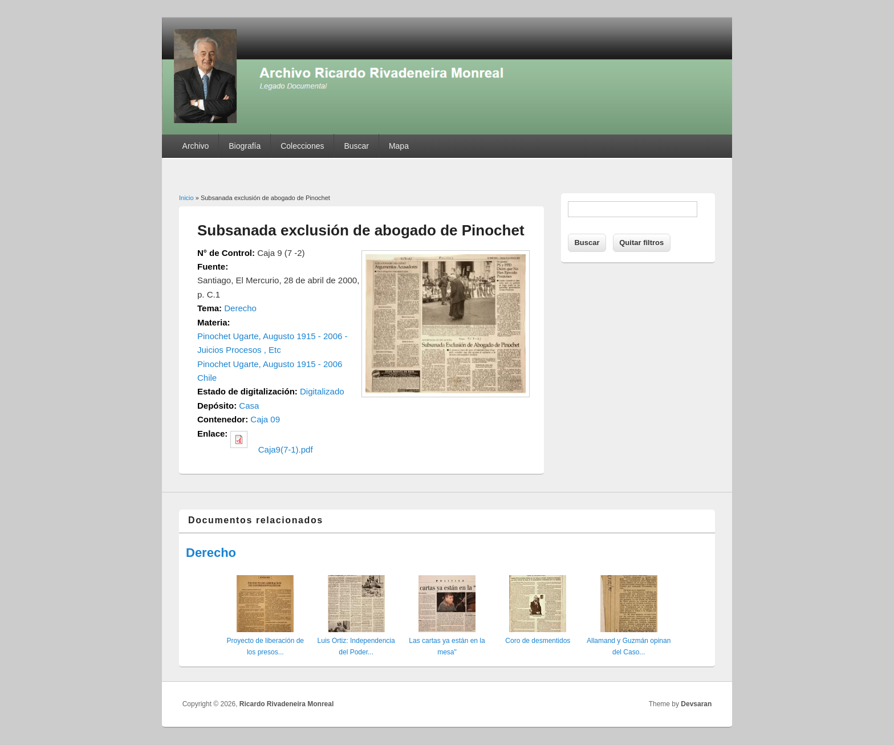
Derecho (240, 308)
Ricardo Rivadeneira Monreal (286, 704)
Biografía (245, 145)
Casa (249, 405)
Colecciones (302, 145)
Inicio (186, 197)
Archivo (195, 145)
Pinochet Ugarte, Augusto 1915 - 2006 (269, 364)
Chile (207, 377)
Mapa (399, 145)
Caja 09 (265, 419)
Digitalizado (322, 391)
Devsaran (696, 704)
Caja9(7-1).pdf (285, 449)
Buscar (356, 145)
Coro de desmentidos (537, 641)
